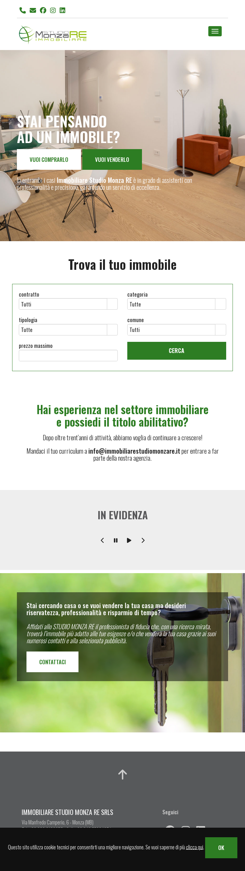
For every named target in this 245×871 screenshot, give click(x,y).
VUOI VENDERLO (112, 159)
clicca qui (194, 847)
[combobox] (63, 304)
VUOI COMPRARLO (49, 159)
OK (221, 848)
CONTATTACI (52, 662)
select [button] (112, 304)
